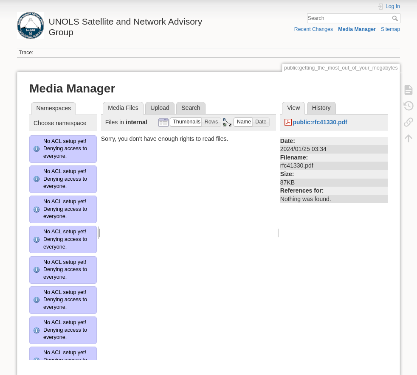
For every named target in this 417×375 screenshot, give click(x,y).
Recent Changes (313, 29)
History (321, 107)
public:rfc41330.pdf (320, 122)
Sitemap (390, 29)
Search (396, 18)
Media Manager (357, 29)
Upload (159, 107)
